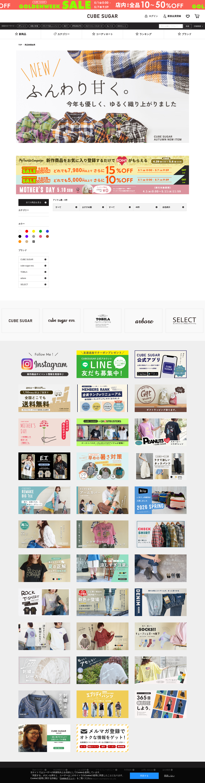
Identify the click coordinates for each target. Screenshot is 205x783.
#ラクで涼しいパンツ (51, 26)
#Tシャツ (22, 26)
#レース (110, 26)
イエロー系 (33, 231)
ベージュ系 (26, 241)
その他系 (33, 241)
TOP (20, 45)
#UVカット (122, 26)
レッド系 (26, 231)
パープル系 (26, 236)
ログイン (153, 16)
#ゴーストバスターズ (94, 26)
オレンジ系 (19, 241)
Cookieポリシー (67, 778)
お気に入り (188, 16)
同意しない (169, 775)
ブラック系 (19, 236)
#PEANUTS (76, 26)
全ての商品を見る (33, 202)
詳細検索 (197, 26)
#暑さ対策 (34, 26)
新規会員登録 (174, 16)
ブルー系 (47, 231)
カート (197, 16)
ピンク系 (40, 236)
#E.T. (66, 26)
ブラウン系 (47, 236)
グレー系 (33, 236)
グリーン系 (40, 231)
